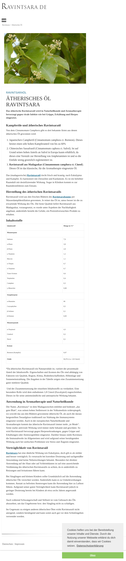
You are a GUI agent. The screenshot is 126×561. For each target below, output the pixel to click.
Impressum (19, 544)
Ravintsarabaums (62, 196)
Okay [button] (92, 555)
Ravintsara (12, 453)
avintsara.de (24, 7)
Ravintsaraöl (34, 175)
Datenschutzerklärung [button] (90, 545)
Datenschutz (7, 544)
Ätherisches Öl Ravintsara (58, 10)
